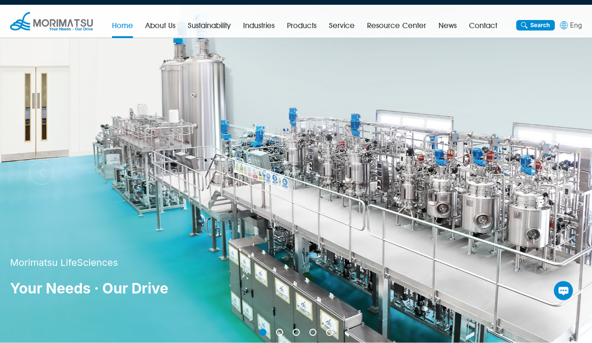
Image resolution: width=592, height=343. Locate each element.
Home (122, 25)
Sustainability (209, 25)
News (448, 25)
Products (301, 25)
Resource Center (396, 25)
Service (342, 25)
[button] (550, 173)
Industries (259, 25)
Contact (483, 25)
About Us (160, 25)
